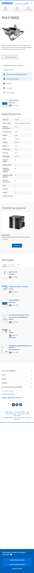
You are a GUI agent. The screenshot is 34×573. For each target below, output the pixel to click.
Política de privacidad (10, 413)
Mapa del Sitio (17, 415)
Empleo (4, 383)
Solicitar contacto (8, 70)
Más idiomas (12, 337)
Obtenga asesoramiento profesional (15, 74)
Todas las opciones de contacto (12, 398)
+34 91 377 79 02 (7, 391)
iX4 (10, 330)
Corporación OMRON (20, 412)
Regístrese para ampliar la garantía (13, 65)
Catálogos (11, 265)
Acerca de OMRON (8, 371)
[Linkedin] (17, 404)
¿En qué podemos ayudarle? (12, 387)
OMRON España (9, 412)
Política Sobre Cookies (23, 413)
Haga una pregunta (8, 394)
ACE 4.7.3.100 (13, 272)
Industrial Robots (14, 100)
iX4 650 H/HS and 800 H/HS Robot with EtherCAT (20, 346)
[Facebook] (20, 404)
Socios (4, 379)
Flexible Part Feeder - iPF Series (18, 286)
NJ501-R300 (6, 235)
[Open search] (27, 3)
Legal (27, 412)
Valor (4, 375)
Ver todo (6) (17, 245)
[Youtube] (13, 404)
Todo (4, 265)
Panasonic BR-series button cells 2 (19, 315)
